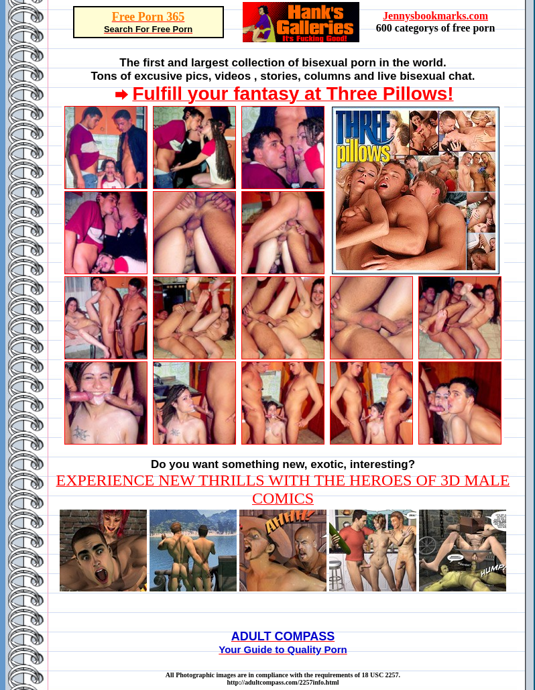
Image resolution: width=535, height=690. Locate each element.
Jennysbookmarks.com (435, 15)
